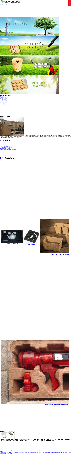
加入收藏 (7, 4)
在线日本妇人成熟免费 (41, 452)
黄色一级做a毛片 (30, 452)
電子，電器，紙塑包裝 (3, 98)
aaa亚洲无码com (35, 452)
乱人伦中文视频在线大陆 (8, 453)
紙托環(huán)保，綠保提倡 (4, 145)
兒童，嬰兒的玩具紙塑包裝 (4, 100)
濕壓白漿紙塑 (2, 96)
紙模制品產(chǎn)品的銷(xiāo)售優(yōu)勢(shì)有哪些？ (8, 149)
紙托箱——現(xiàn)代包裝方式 (5, 142)
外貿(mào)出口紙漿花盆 (3, 102)
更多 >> (2, 140)
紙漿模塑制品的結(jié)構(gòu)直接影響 (6, 147)
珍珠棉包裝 (2, 105)
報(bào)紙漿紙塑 (2, 104)
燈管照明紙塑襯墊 (3, 97)
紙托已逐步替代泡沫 (3, 143)
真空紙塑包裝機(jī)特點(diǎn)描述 (5, 148)
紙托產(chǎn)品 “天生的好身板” (5, 146)
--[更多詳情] (18, 137)
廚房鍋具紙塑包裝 (3, 99)
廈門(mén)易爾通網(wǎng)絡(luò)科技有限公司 (53, 450)
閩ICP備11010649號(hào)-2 (65, 450)
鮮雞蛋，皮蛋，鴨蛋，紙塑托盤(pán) (5, 101)
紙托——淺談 (2, 144)
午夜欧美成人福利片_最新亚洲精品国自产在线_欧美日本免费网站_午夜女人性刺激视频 (13, 452)
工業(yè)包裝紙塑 (2, 103)
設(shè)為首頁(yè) (2, 4)
